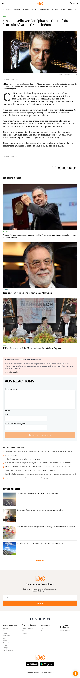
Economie (26, 9)
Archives (24, 633)
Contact (43, 631)
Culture (55, 9)
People (5, 645)
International (44, 9)
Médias (63, 9)
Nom (7, 414)
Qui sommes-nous (27, 628)
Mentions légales (64, 630)
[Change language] (74, 3)
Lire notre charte (11, 372)
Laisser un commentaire (40, 435)
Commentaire (11, 389)
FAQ (42, 628)
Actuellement (7, 9)
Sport (70, 9)
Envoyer (40, 603)
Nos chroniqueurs (8, 650)
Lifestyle (5, 647)
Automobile (6, 643)
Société (34, 9)
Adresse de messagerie (15, 423)
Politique (17, 9)
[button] (75, 673)
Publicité (24, 631)
